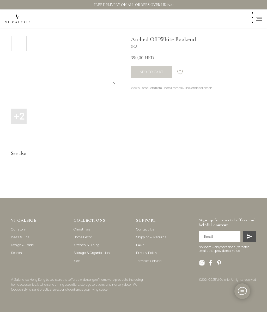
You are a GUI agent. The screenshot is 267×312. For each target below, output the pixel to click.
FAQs (140, 244)
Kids (77, 260)
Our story (18, 229)
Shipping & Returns (151, 237)
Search (16, 252)
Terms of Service (148, 260)
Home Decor (83, 237)
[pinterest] (219, 263)
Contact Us (145, 229)
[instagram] (202, 263)
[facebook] (210, 263)
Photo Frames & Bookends (180, 88)
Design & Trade (22, 244)
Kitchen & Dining (86, 244)
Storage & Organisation (92, 252)
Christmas (82, 229)
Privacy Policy (146, 252)
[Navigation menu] (259, 19)
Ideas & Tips (20, 237)
